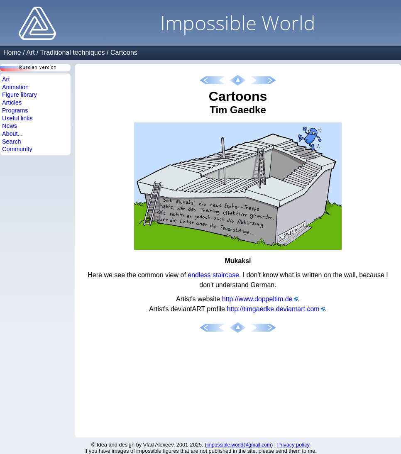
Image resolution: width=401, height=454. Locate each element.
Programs (15, 110)
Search (11, 141)
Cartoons (123, 52)
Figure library (19, 94)
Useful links (17, 118)
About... (12, 133)
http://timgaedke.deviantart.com (273, 308)
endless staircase (213, 274)
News (9, 125)
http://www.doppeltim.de (257, 299)
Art (30, 52)
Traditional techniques (72, 52)
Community (17, 149)
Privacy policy (293, 445)
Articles (12, 102)
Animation (15, 87)
